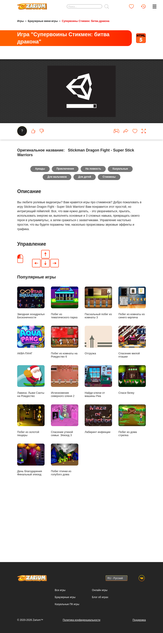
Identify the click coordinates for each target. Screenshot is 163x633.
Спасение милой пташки (132, 403)
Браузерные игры (65, 597)
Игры (20, 20)
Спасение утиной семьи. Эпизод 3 (64, 482)
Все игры (60, 590)
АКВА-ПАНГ (31, 401)
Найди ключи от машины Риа (98, 442)
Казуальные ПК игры (67, 604)
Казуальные (121, 229)
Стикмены (109, 237)
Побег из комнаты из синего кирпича (132, 364)
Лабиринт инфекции (98, 480)
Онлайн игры (99, 590)
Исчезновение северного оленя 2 (64, 442)
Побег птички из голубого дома (64, 521)
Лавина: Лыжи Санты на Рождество (31, 442)
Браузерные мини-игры (43, 20)
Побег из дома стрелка (132, 482)
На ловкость (93, 229)
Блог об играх (100, 597)
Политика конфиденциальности (81, 620)
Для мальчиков (56, 237)
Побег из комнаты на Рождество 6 (64, 403)
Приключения (64, 229)
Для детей (84, 237)
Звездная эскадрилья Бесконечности (31, 364)
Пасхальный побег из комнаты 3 (98, 364)
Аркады (39, 229)
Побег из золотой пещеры (31, 482)
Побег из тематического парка (64, 364)
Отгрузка (98, 401)
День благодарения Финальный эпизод (31, 521)
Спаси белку (132, 441)
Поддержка (139, 620)
